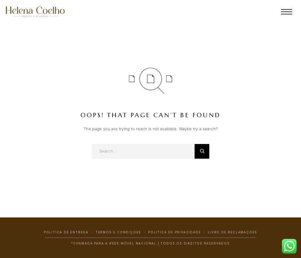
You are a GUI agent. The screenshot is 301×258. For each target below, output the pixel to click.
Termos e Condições (118, 232)
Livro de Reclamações (232, 232)
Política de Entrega (66, 232)
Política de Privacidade (174, 232)
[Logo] (42, 12)
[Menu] (286, 12)
